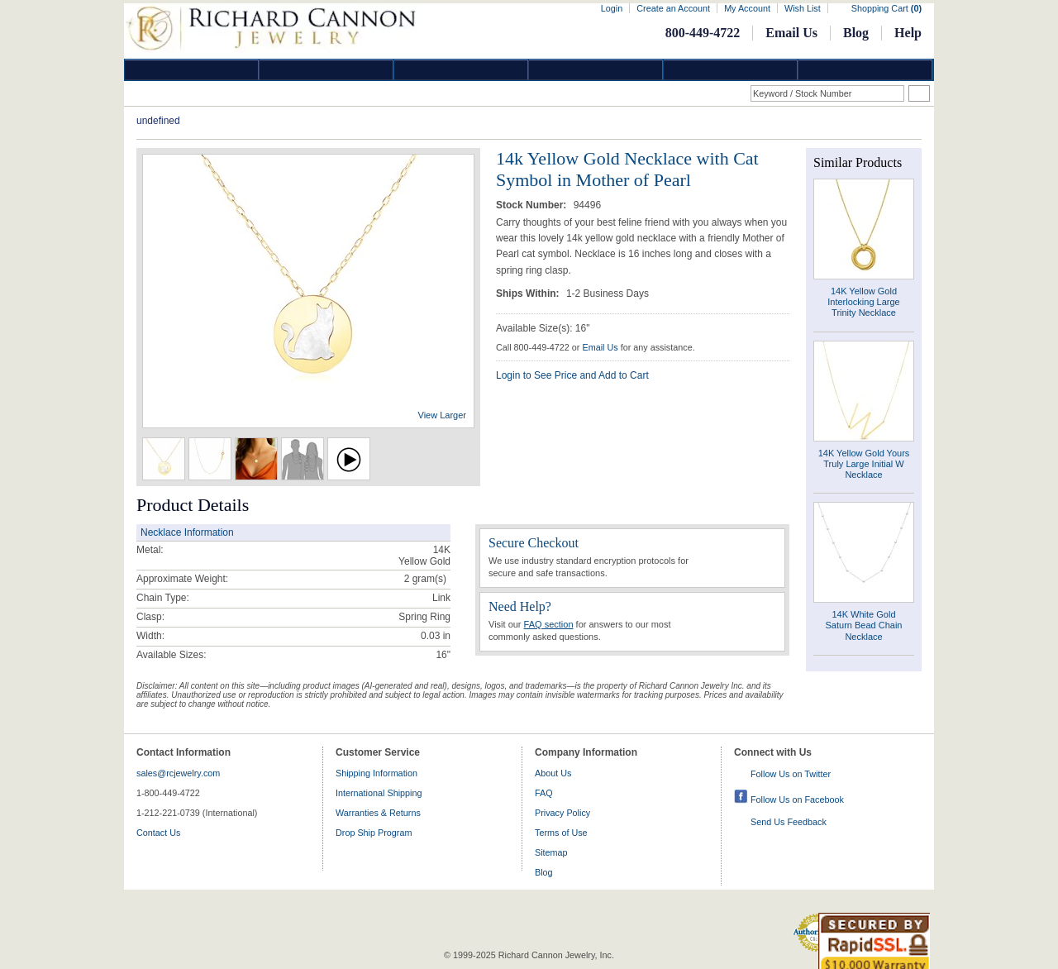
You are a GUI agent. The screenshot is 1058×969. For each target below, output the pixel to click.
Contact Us (158, 833)
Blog (856, 33)
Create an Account (673, 8)
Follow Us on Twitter (791, 774)
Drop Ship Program (374, 833)
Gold (326, 70)
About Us (553, 773)
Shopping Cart (886, 8)
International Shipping (379, 793)
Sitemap (551, 852)
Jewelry (596, 70)
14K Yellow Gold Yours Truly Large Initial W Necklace (864, 464)
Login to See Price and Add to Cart (572, 375)
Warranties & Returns (378, 813)
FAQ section (549, 624)
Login (611, 8)
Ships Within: (529, 293)
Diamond (192, 70)
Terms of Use (561, 833)
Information (731, 70)
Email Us (791, 33)
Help (908, 33)
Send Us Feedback (789, 822)
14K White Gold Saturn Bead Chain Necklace (864, 625)
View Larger (442, 415)
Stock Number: (533, 205)
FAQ (544, 793)
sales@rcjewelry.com (178, 773)
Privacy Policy (562, 813)
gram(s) (425, 579)
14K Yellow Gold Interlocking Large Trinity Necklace (863, 301)
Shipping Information (376, 773)
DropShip (865, 70)
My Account (747, 8)
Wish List (802, 8)
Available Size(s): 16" (542, 328)
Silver (461, 70)
